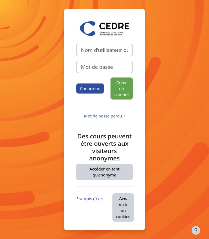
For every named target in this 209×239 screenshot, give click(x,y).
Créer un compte (121, 88)
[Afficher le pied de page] (196, 230)
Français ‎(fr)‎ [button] (88, 198)
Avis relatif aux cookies (123, 207)
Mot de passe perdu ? (104, 116)
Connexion (90, 88)
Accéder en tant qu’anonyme (104, 172)
